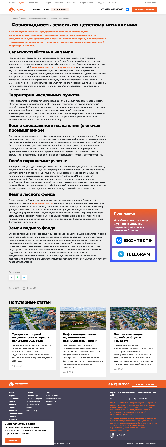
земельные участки (42, 203)
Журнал (21, 3)
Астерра (18, 9)
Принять (12, 441)
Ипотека (59, 3)
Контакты (113, 3)
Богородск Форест (34, 399)
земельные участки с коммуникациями (53, 67)
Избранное (150, 3)
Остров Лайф (31, 411)
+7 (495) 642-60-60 (112, 9)
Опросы (12, 408)
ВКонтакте (127, 9)
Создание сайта (131, 443)
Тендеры (101, 3)
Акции (12, 3)
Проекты (12, 402)
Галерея (47, 3)
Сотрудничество (86, 3)
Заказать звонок (144, 9)
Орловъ (29, 408)
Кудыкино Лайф (32, 405)
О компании (34, 3)
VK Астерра (133, 240)
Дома (46, 9)
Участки (36, 9)
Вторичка (71, 3)
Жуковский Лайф (33, 402)
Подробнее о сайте (150, 443)
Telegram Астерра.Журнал (133, 254)
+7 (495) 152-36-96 (118, 384)
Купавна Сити (51, 402)
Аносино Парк (32, 396)
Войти (68, 443)
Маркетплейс (60, 9)
